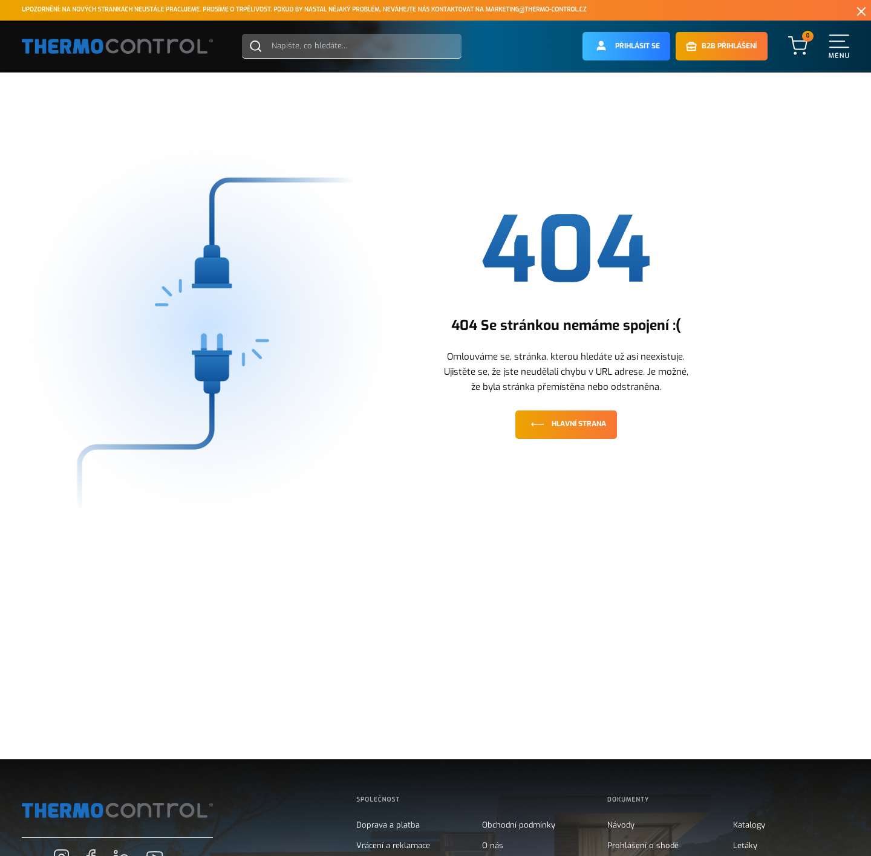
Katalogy (749, 825)
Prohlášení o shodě (643, 846)
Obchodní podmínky (518, 825)
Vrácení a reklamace (393, 846)
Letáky (745, 846)
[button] (626, 46)
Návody (620, 825)
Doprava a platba (388, 825)
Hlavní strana (566, 424)
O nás (492, 846)
